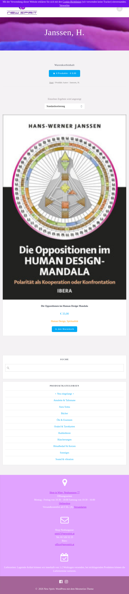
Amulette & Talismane (64, 400)
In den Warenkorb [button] (64, 329)
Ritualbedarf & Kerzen (64, 446)
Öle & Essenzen (64, 420)
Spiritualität (72, 321)
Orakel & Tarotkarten (64, 426)
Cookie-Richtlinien (72, 2)
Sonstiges (64, 452)
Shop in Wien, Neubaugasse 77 (65, 492)
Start (51, 82)
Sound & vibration (64, 459)
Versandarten (80, 507)
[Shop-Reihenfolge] (64, 106)
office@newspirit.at (64, 544)
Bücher (64, 413)
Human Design (58, 321)
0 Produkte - (64, 73)
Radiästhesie (64, 433)
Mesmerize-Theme (84, 589)
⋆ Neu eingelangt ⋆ (64, 393)
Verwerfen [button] (64, 5)
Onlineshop (64, 503)
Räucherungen (64, 439)
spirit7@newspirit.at (64, 533)
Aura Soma (64, 407)
